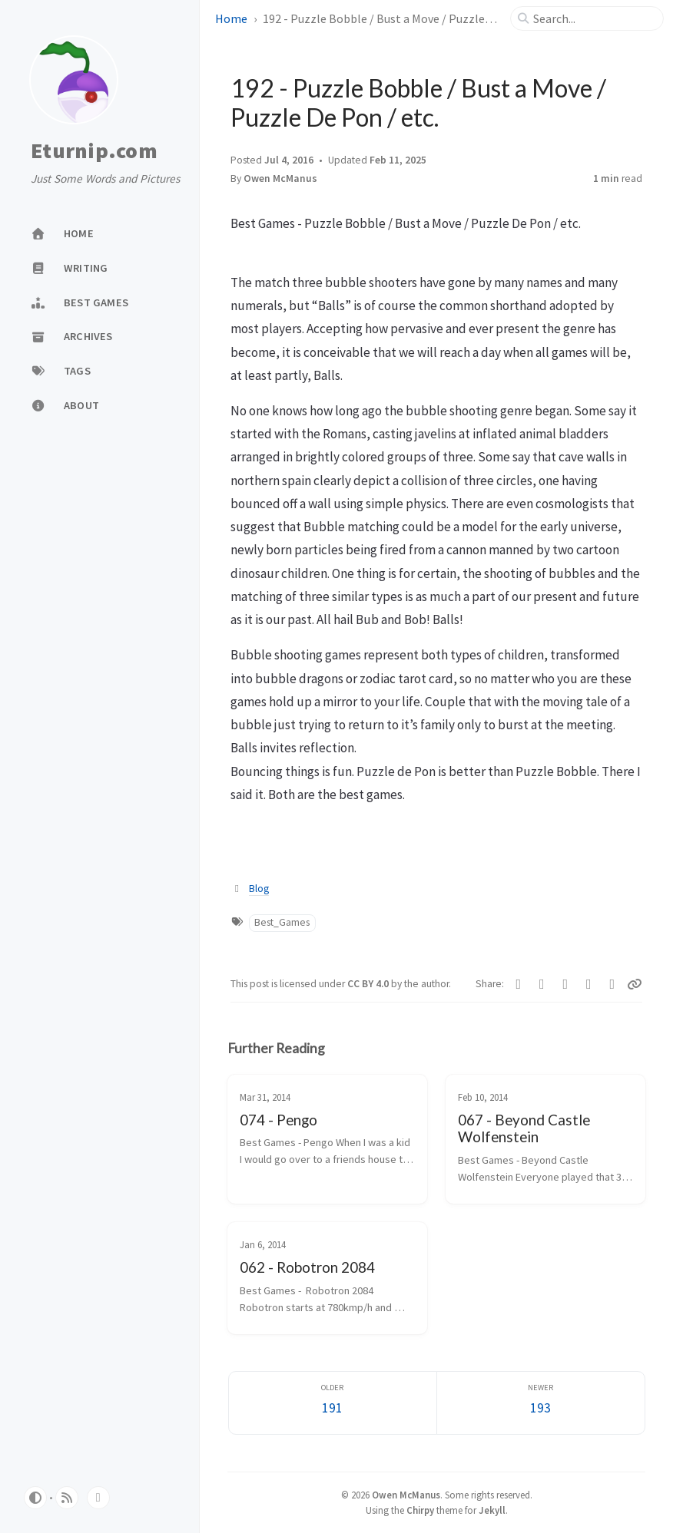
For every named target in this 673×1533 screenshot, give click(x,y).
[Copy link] (634, 984)
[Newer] (540, 1403)
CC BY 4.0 (369, 983)
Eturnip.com (94, 151)
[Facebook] (519, 984)
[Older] (332, 1403)
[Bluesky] (566, 984)
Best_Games (282, 922)
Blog (259, 888)
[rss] (67, 1497)
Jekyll (492, 1510)
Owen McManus (280, 178)
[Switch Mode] (35, 1497)
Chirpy (420, 1510)
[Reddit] (589, 984)
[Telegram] (542, 984)
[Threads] (613, 984)
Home (231, 18)
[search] (593, 18)
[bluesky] (98, 1497)
